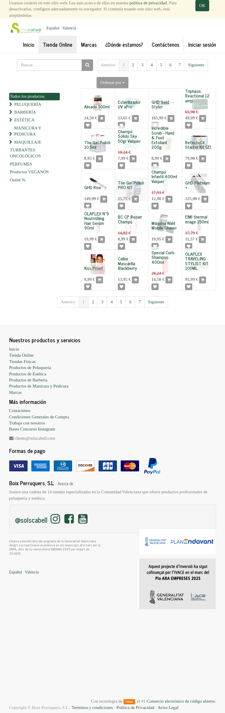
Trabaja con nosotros (27, 423)
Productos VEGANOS (29, 172)
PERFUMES (21, 164)
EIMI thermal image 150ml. (197, 219)
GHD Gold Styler (160, 104)
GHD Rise (92, 187)
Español (53, 28)
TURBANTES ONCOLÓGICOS (25, 153)
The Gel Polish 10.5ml (97, 145)
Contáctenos (19, 410)
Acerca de (65, 483)
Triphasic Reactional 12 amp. (197, 95)
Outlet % (18, 180)
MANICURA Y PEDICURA (27, 131)
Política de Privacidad (135, 707)
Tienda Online (21, 355)
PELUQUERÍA (27, 104)
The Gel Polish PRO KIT (131, 185)
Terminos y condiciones (92, 707)
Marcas (15, 392)
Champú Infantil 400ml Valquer (164, 176)
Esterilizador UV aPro (129, 104)
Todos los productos (27, 96)
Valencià (69, 28)
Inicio (14, 349)
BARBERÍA (25, 112)
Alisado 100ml (96, 106)
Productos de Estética (27, 374)
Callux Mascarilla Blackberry (127, 263)
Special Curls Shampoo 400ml (162, 257)
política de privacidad (148, 3)
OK (202, 5)
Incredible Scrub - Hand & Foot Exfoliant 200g (162, 137)
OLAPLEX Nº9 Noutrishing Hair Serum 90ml (96, 221)
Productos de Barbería (28, 380)
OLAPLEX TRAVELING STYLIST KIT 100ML (197, 261)
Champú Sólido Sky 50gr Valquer (129, 136)
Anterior (108, 65)
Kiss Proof (93, 268)
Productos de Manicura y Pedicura (39, 386)
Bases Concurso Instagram (32, 429)
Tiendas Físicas (22, 361)
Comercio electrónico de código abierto (181, 701)
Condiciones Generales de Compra (39, 417)
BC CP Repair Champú (130, 219)
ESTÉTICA (24, 120)
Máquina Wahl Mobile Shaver (164, 225)
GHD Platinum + (197, 185)
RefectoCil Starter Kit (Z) (198, 145)
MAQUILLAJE (27, 142)
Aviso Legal (167, 707)
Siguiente (196, 65)
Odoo (129, 701)
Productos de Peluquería (30, 367)
